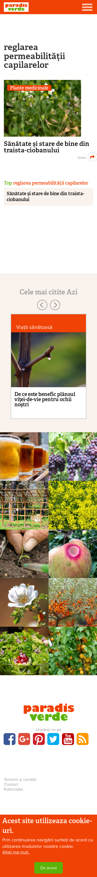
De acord (48, 868)
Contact (11, 784)
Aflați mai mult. (15, 852)
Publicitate (13, 789)
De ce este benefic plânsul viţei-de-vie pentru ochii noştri (44, 399)
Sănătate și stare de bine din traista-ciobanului (46, 146)
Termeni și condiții (20, 779)
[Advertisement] (48, 27)
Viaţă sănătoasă (34, 327)
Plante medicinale (29, 88)
